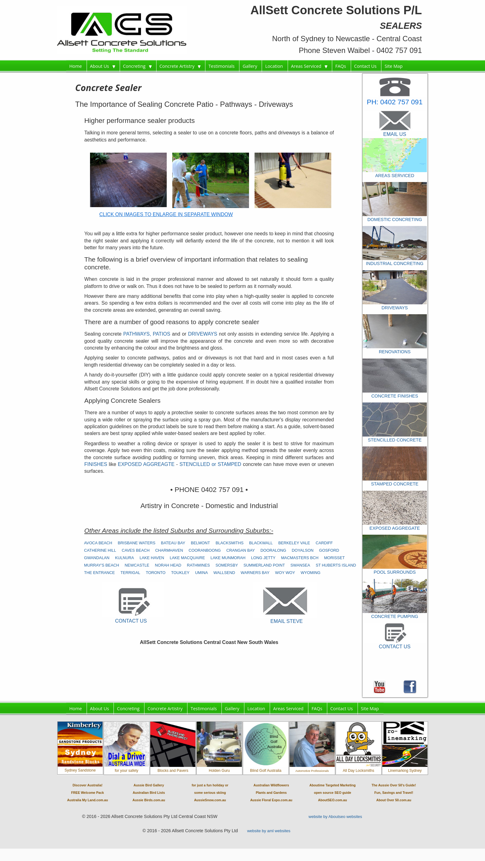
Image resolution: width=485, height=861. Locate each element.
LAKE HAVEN (151, 557)
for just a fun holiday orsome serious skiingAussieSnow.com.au (210, 792)
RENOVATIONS (395, 351)
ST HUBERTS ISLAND (336, 565)
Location (274, 66)
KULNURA (124, 557)
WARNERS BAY (255, 572)
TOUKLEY (180, 572)
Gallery (249, 66)
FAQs (340, 66)
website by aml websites (268, 830)
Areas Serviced (309, 66)
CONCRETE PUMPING (394, 616)
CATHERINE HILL (100, 550)
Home (75, 66)
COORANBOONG (205, 550)
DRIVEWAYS (203, 334)
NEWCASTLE (137, 565)
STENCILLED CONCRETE (395, 439)
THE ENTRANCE (99, 572)
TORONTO (156, 572)
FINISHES (95, 464)
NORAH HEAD (168, 565)
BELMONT (200, 543)
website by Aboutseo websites (335, 816)
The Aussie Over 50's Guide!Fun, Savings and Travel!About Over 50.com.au (393, 792)
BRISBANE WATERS (137, 543)
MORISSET (334, 557)
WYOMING (310, 572)
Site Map (393, 66)
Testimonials (221, 66)
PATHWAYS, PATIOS (147, 334)
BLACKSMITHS (229, 543)
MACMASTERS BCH (300, 557)
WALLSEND (224, 572)
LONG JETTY (263, 557)
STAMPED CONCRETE (394, 483)
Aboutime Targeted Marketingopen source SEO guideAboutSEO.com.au (332, 792)
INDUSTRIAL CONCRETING (394, 263)
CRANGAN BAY (240, 550)
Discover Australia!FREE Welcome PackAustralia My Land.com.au (87, 792)
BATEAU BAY (173, 543)
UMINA (201, 572)
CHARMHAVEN (169, 550)
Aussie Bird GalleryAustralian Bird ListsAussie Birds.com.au (148, 792)
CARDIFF (324, 543)
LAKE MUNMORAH (228, 557)
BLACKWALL (261, 543)
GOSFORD (329, 550)
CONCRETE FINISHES (394, 396)
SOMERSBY (227, 565)
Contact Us (365, 66)
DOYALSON (302, 550)
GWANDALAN (96, 557)
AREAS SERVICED (394, 175)
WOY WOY (285, 572)
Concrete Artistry (180, 66)
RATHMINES (198, 565)
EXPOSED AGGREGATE (395, 528)
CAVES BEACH (135, 550)
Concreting (137, 66)
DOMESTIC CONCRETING (394, 219)
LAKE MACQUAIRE (187, 557)
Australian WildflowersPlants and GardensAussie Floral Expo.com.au (271, 792)
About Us (102, 66)
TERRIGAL (130, 572)
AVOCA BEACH (98, 543)
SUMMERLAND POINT (264, 565)
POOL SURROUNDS (395, 572)
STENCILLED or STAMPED (210, 464)
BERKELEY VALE (294, 543)
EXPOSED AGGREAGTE (147, 464)
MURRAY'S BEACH (101, 565)
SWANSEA (300, 565)
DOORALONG (273, 550)
